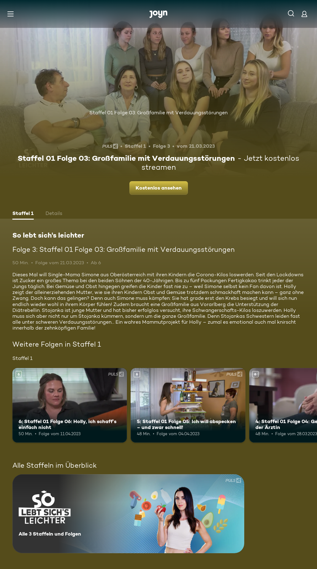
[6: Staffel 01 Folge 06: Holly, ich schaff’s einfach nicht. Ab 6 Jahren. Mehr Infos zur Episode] (69, 405)
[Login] (304, 13)
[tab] (23, 214)
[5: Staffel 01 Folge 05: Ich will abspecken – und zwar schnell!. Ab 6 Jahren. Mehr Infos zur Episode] (188, 405)
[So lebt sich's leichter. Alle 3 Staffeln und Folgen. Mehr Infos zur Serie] (128, 513)
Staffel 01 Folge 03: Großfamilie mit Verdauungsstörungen (158, 113)
